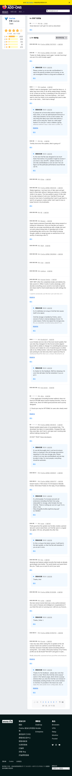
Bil (41, 212)
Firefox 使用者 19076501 (48, 44)
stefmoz (43, 271)
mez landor (44, 387)
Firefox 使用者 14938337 (48, 473)
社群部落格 (23, 745)
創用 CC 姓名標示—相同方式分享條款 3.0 (33, 766)
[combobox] (58, 11)
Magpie (43, 221)
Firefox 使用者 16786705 (48, 633)
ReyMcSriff (44, 339)
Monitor (55, 735)
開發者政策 (23, 741)
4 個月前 (60, 44)
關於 (20, 725)
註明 (7, 766)
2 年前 (46, 23)
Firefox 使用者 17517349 (48, 53)
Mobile (38, 728)
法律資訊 (19, 761)
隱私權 (4, 761)
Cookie (11, 761)
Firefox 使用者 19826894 (48, 254)
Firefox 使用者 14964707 (48, 481)
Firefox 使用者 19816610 (48, 425)
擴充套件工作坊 (25, 734)
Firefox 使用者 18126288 (48, 592)
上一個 (36, 702)
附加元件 (22, 721)
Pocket (55, 739)
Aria (42, 560)
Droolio (43, 641)
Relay (54, 732)
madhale (43, 87)
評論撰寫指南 (24, 755)
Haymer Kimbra (45, 279)
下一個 (61, 702)
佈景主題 (13, 12)
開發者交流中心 (25, 738)
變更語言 (54, 766)
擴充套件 (5, 12)
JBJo (42, 396)
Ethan (42, 179)
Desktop (38, 725)
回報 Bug (22, 752)
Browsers (55, 725)
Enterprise (39, 732)
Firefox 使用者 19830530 (48, 188)
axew (42, 523)
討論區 (21, 748)
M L (42, 141)
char (42, 262)
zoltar (42, 600)
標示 (31, 30)
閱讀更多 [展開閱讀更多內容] (35, 128)
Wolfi (42, 245)
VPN (54, 728)
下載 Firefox (29, 2)
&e (41, 23)
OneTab (12, 18)
